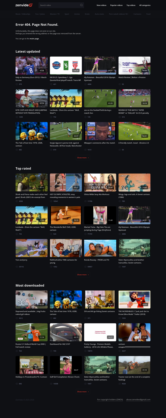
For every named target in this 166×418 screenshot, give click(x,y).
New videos (101, 5)
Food (148, 14)
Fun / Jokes (40, 14)
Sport (67, 14)
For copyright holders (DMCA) (110, 399)
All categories (144, 5)
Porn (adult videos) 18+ (118, 14)
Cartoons (137, 14)
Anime (77, 14)
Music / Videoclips (23, 14)
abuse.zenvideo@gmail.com (138, 399)
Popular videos (116, 5)
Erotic (87, 14)
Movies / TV (54, 14)
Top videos (131, 5)
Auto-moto (99, 14)
